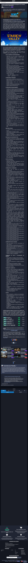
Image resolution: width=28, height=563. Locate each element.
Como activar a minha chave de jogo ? (10, 547)
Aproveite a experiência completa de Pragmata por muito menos (24, 358)
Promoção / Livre (23, 553)
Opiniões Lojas (22, 554)
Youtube (12, 551)
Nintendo (16, 555)
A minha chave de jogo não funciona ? (9, 546)
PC (15, 551)
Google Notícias (7, 383)
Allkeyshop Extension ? (8, 548)
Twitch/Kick (2, 551)
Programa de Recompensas (22, 552)
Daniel (15, 344)
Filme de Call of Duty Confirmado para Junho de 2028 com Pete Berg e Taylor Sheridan (23, 351)
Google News (5, 339)
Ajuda (25, 561)
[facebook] (13, 364)
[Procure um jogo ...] (14, 2)
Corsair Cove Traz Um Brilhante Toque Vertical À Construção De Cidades (10, 351)
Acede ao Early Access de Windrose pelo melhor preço (23, 354)
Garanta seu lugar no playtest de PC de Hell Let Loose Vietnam (10, 358)
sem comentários (11, 7)
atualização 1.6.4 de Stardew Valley (19, 20)
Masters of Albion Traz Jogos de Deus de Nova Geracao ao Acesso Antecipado (10, 354)
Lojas (1, 552)
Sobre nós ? (6, 544)
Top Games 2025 (23, 555)
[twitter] (14, 364)
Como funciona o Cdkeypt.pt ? (9, 545)
